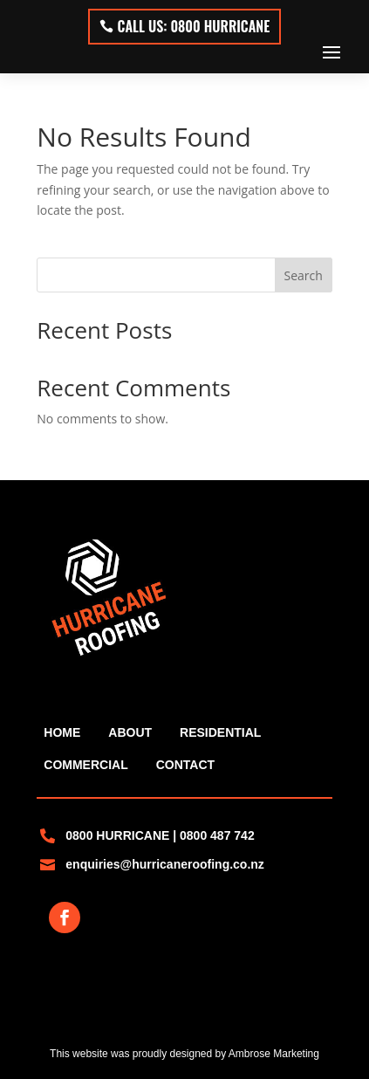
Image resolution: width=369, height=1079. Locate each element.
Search (303, 275)
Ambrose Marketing (274, 1054)
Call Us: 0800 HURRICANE (194, 26)
